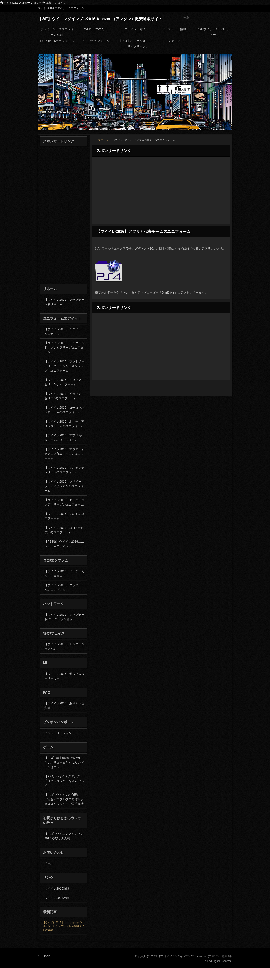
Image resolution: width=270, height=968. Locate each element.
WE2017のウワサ (96, 29)
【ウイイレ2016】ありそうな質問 (64, 706)
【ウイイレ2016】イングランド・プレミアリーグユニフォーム (64, 347)
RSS (204, 9)
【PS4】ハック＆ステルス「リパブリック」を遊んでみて (64, 781)
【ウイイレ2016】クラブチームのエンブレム (64, 587)
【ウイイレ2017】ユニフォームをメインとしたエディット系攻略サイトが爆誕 (63, 926)
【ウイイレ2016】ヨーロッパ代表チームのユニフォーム (64, 410)
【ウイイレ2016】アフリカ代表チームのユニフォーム (64, 438)
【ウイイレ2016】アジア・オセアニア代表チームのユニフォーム (64, 453)
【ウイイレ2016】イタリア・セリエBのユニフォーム (64, 396)
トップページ (100, 140)
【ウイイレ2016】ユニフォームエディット (64, 331)
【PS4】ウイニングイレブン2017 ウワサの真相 (63, 836)
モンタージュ (174, 41)
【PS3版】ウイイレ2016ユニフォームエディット (64, 544)
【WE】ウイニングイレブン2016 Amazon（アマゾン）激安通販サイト (100, 19)
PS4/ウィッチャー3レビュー (213, 31)
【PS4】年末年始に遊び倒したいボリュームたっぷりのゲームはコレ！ (64, 762)
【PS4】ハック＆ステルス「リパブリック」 (135, 43)
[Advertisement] (161, 190)
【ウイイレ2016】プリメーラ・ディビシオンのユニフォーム (64, 486)
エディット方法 (135, 29)
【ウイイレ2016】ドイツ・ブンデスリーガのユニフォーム (64, 502)
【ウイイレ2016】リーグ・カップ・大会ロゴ (64, 574)
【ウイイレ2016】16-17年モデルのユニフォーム (63, 530)
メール (48, 863)
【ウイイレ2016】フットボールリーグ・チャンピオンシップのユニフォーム (64, 366)
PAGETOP (220, 391)
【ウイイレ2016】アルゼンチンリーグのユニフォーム (64, 470)
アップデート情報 (174, 29)
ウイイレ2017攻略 (56, 897)
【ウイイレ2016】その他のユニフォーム (64, 516)
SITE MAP (222, 9)
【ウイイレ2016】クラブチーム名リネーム (64, 302)
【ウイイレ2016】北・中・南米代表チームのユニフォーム (64, 424)
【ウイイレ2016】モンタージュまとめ (64, 646)
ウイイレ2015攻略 (56, 888)
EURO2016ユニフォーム (57, 41)
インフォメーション (58, 733)
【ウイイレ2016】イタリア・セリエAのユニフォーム (64, 382)
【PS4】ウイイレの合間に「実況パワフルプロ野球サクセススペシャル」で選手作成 (64, 799)
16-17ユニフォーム (96, 41)
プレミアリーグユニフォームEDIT (57, 31)
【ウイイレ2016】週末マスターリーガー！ (64, 676)
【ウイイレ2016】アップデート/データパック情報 (64, 617)
